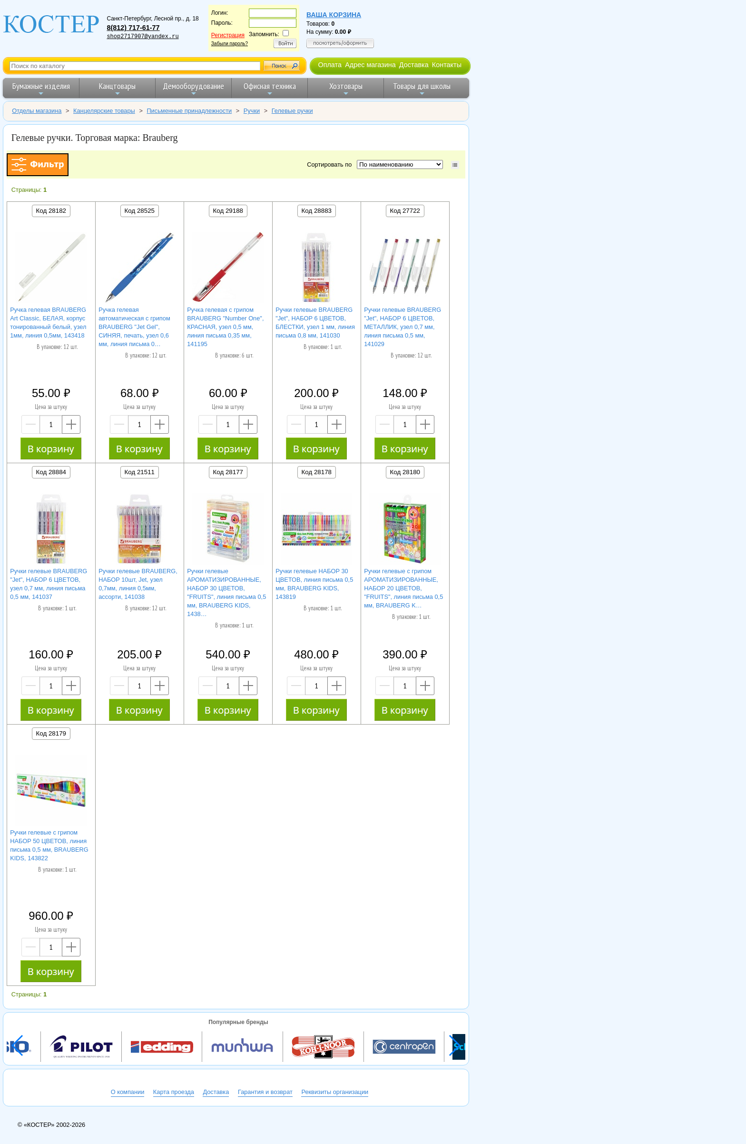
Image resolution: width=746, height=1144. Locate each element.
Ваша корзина (333, 15)
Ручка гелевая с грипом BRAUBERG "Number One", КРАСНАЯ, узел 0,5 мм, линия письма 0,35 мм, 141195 (225, 327)
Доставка (414, 65)
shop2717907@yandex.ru (142, 36)
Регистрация (228, 35)
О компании (128, 1091)
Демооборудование (193, 88)
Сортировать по (331, 164)
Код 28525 (140, 210)
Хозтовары (346, 88)
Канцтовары (117, 88)
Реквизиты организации (334, 1091)
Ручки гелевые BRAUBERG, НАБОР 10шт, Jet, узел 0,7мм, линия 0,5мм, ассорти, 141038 (137, 583)
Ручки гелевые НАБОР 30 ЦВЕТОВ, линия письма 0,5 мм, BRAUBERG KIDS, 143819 (314, 583)
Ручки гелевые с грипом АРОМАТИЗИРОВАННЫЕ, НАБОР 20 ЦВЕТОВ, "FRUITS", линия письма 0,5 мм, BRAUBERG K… (403, 588)
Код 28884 (51, 472)
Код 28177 (228, 472)
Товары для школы (422, 88)
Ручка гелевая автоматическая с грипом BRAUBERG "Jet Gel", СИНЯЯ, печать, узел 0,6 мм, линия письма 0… (134, 327)
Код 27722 (405, 210)
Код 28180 (405, 472)
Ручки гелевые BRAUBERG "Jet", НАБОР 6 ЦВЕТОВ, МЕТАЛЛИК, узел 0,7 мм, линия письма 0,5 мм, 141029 (402, 327)
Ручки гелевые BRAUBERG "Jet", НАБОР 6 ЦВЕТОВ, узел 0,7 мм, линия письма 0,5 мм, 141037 (48, 583)
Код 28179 (51, 733)
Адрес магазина (370, 65)
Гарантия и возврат (265, 1091)
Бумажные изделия (41, 88)
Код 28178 (317, 472)
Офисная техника (270, 88)
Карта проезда (173, 1091)
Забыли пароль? (229, 43)
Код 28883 (317, 210)
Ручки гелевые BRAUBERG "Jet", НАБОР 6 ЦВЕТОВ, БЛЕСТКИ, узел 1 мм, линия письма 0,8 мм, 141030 (315, 322)
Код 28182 (51, 210)
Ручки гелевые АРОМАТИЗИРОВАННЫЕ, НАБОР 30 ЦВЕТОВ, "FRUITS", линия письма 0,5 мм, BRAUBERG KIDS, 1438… (226, 592)
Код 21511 (140, 472)
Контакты (446, 65)
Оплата (330, 65)
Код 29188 (228, 210)
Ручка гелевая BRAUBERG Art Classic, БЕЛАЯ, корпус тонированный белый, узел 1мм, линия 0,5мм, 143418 (48, 322)
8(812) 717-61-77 (133, 27)
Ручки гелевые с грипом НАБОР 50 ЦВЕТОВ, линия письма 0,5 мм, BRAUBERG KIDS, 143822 (49, 845)
